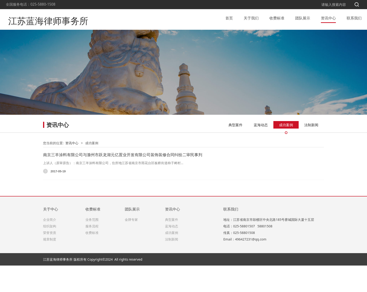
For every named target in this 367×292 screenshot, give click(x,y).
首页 (229, 17)
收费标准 (276, 17)
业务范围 (92, 246)
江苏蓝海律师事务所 (42, 17)
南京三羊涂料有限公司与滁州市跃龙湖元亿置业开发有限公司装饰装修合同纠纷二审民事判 (122, 181)
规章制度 (49, 265)
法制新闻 (311, 151)
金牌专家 (131, 246)
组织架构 (49, 252)
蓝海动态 (261, 151)
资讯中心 (328, 17)
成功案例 (286, 151)
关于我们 (251, 17)
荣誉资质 (49, 259)
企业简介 (49, 246)
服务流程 (92, 252)
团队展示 (302, 17)
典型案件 (235, 151)
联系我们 (354, 17)
